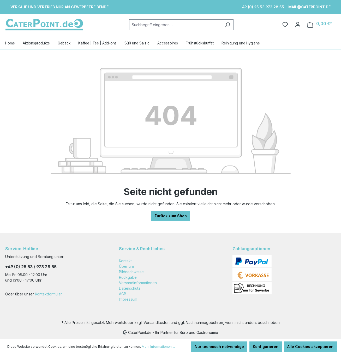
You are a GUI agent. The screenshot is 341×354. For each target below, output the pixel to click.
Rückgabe (128, 277)
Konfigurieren (265, 346)
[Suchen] (227, 24)
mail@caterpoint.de (309, 7)
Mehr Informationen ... (158, 347)
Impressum (128, 299)
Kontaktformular (48, 294)
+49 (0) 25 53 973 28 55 (262, 7)
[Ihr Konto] (297, 24)
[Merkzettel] (285, 24)
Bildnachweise (131, 272)
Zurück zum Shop (170, 216)
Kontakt (125, 261)
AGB (122, 294)
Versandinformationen (138, 283)
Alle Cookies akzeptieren (310, 346)
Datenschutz (129, 288)
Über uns (127, 266)
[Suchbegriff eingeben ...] (175, 24)
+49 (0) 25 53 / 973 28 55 (31, 266)
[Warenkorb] (320, 24)
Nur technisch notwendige (219, 346)
